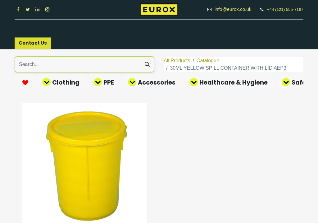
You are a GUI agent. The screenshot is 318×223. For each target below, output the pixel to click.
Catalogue (208, 60)
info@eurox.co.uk (236, 9)
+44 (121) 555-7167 (285, 9)
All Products (177, 60)
